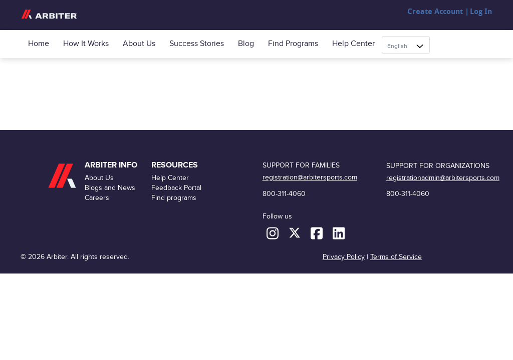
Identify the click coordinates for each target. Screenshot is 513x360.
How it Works (86, 43)
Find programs (293, 43)
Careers (97, 198)
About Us (139, 43)
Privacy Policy (344, 256)
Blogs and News (110, 188)
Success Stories (196, 43)
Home (38, 43)
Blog (246, 43)
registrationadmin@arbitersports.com (442, 178)
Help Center (353, 43)
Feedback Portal (176, 188)
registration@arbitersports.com (310, 177)
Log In (481, 11)
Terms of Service (396, 256)
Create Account (435, 11)
